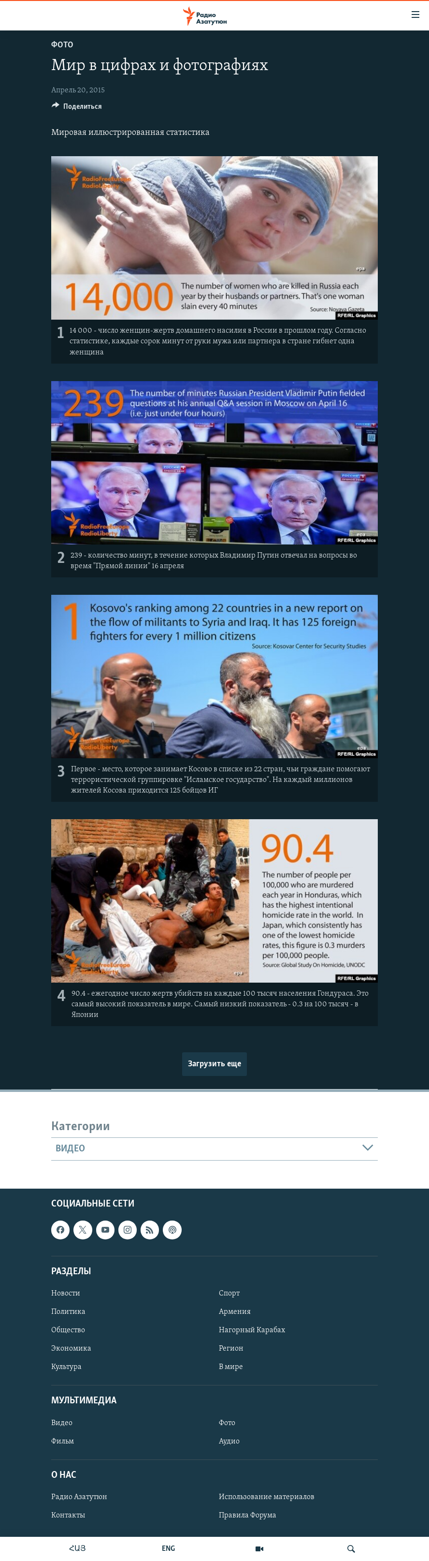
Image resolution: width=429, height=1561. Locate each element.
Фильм (62, 1441)
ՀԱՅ (77, 1549)
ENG (168, 1549)
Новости (65, 1293)
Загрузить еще (214, 1064)
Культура (66, 1367)
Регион (231, 1349)
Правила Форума (247, 1515)
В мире (231, 1367)
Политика (68, 1312)
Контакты (68, 1515)
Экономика (71, 1349)
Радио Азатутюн (79, 1497)
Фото (62, 45)
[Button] (77, 109)
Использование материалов (267, 1497)
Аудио (229, 1441)
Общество (68, 1330)
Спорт (229, 1293)
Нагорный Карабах (252, 1330)
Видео (61, 1423)
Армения (235, 1312)
